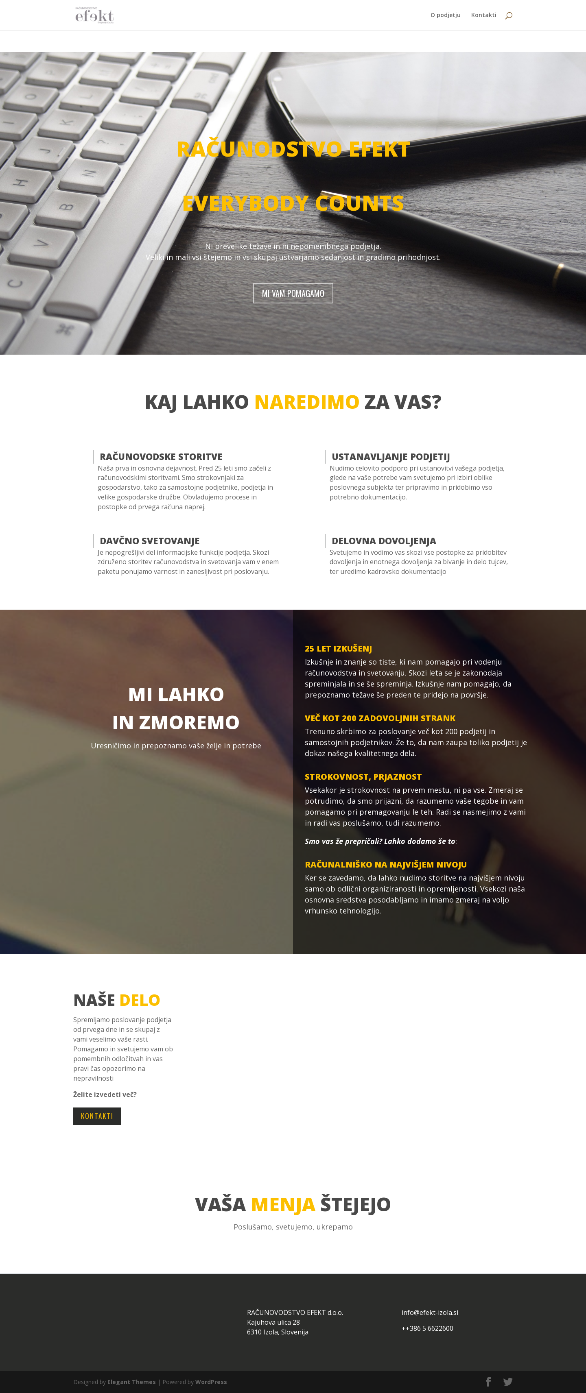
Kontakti (483, 15)
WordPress (211, 1382)
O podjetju (446, 15)
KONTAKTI (97, 1116)
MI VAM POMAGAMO (293, 293)
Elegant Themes (131, 1382)
